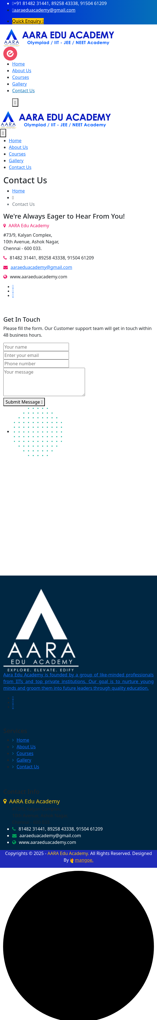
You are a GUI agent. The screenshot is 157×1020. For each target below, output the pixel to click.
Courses (20, 77)
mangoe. (84, 860)
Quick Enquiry (28, 21)
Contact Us (23, 91)
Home (18, 64)
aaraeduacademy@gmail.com (43, 10)
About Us (21, 71)
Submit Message (24, 402)
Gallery (19, 84)
